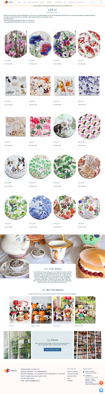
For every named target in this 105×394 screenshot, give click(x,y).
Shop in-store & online (90, 373)
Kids (65, 2)
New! (19, 2)
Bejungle (72, 2)
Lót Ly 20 (8, 60)
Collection (80, 2)
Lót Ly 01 (81, 223)
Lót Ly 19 (32, 60)
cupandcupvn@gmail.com (32, 380)
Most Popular (33, 2)
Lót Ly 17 (81, 60)
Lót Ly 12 (7, 142)
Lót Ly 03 (32, 223)
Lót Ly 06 (57, 183)
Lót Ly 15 (32, 101)
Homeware (58, 2)
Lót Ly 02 (57, 223)
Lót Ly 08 (8, 183)
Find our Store (89, 371)
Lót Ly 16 (7, 101)
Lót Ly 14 (56, 101)
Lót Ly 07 (32, 183)
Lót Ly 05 (81, 183)
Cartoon (49, 2)
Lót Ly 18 (56, 60)
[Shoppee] (101, 383)
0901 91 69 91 (30, 378)
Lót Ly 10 (56, 142)
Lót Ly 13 (81, 101)
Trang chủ (50, 12)
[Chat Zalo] (101, 390)
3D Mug (42, 2)
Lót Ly (56, 12)
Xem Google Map (52, 349)
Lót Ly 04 (8, 223)
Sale (24, 2)
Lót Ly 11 (32, 142)
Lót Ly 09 (81, 142)
